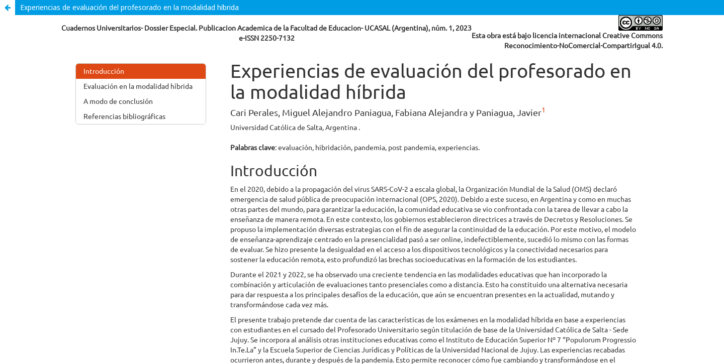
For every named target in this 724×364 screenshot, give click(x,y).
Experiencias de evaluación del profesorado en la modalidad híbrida (129, 7)
